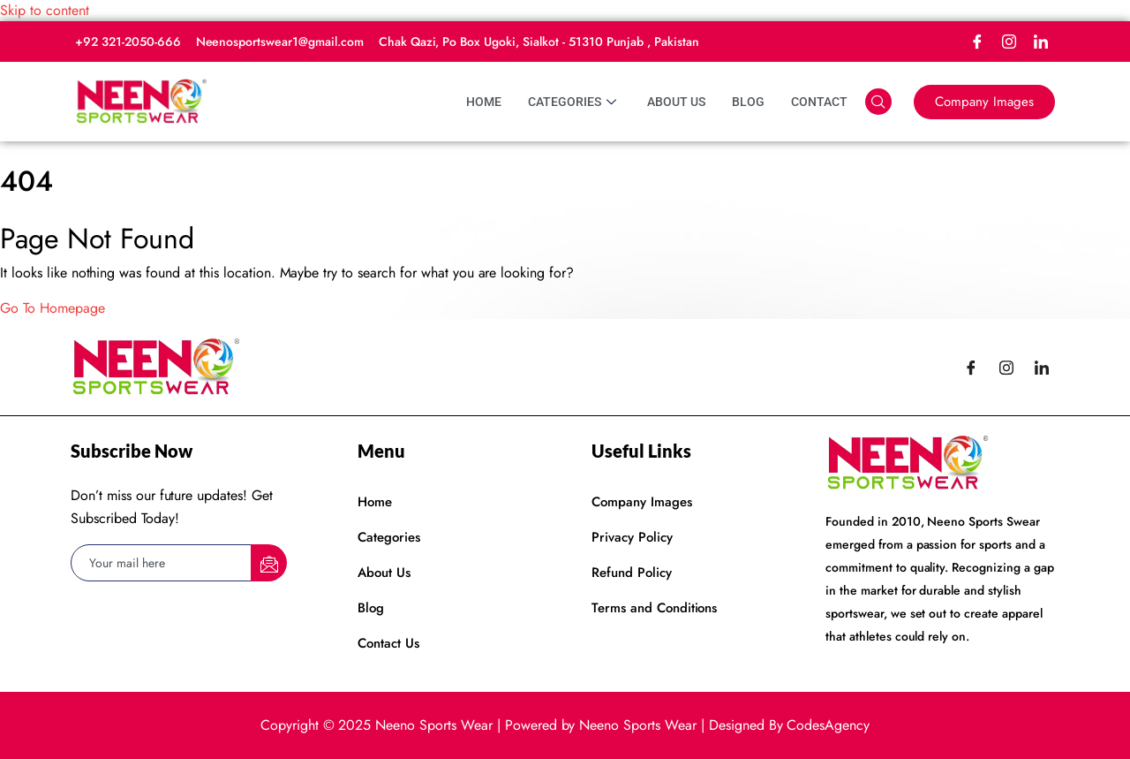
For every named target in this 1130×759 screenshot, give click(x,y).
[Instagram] (1009, 41)
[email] (161, 562)
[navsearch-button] (878, 101)
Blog (748, 102)
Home (483, 102)
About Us (676, 102)
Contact (819, 102)
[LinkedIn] (1041, 41)
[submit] (269, 562)
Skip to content (44, 10)
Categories (574, 102)
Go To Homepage (52, 308)
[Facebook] (977, 41)
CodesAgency (828, 725)
